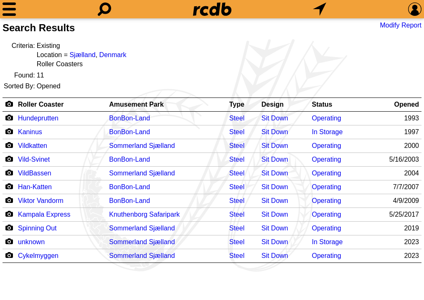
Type (236, 104)
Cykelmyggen (38, 255)
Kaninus (30, 131)
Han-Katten (35, 186)
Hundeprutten (38, 118)
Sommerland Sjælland (142, 145)
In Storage (327, 131)
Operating (326, 118)
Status (322, 104)
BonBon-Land (129, 118)
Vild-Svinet (34, 159)
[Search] (104, 9)
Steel (236, 118)
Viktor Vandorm (40, 200)
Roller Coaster (40, 104)
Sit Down (275, 118)
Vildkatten (32, 145)
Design (273, 104)
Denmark (113, 54)
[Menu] (9, 9)
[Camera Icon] (9, 117)
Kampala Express (44, 214)
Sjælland (82, 54)
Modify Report (400, 25)
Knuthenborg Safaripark (144, 214)
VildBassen (34, 173)
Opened (406, 104)
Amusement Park (136, 104)
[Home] (212, 9)
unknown (31, 241)
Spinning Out (37, 228)
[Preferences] (414, 9)
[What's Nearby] (319, 9)
